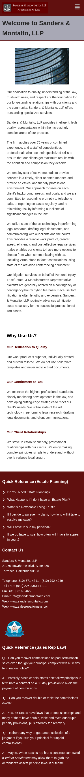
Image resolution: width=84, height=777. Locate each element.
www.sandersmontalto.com (29, 601)
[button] (77, 7)
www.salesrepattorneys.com (29, 606)
